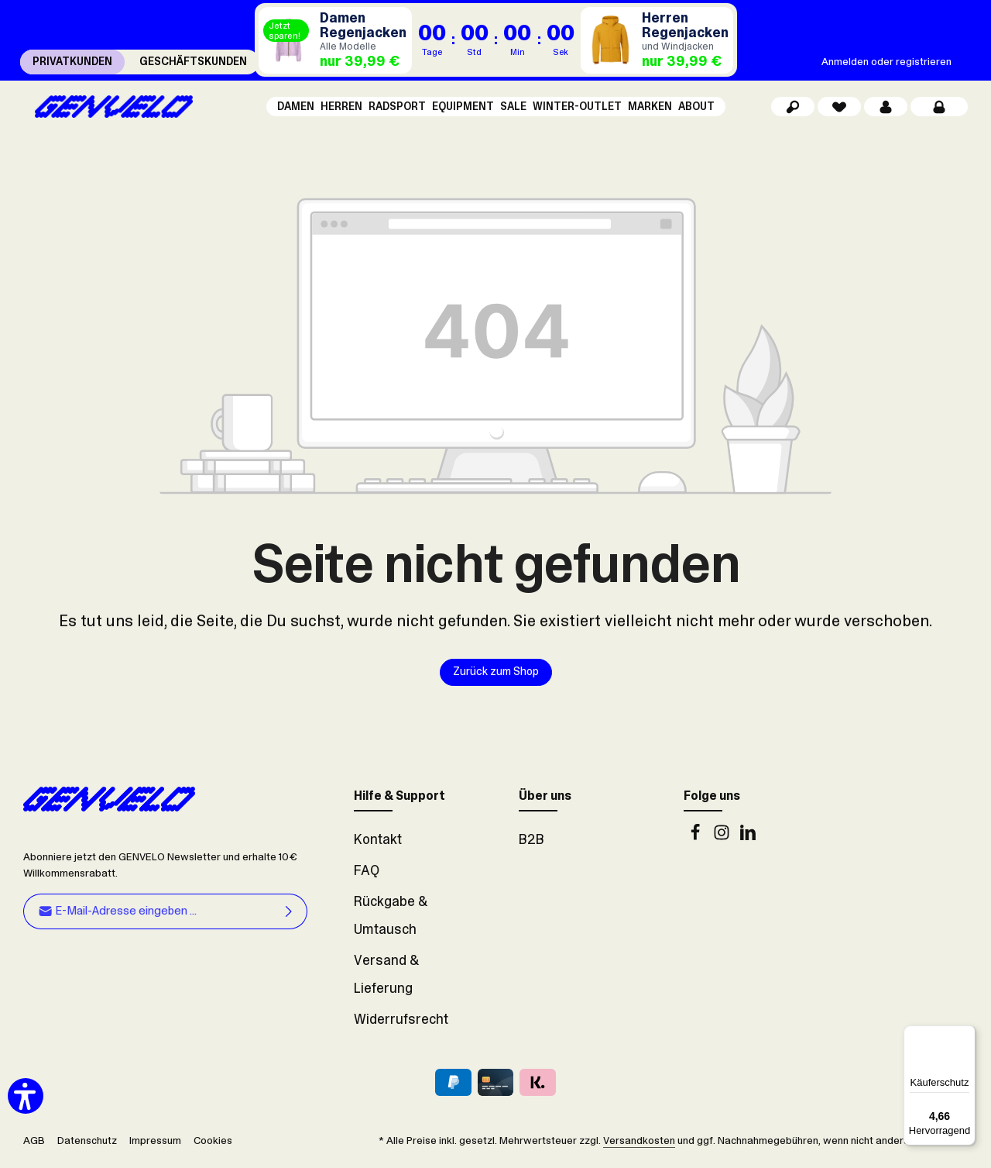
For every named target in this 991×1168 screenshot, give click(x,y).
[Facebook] (697, 841)
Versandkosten (639, 1145)
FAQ (366, 875)
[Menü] (966, 1034)
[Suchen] (792, 109)
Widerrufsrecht (401, 1024)
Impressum (155, 1145)
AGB (34, 1145)
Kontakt (378, 844)
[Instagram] (723, 841)
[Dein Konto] (885, 109)
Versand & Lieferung (386, 979)
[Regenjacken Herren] (657, 40)
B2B (531, 844)
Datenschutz (87, 1145)
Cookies (213, 1145)
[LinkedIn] (747, 841)
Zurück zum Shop (496, 676)
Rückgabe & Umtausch (390, 920)
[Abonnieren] (289, 915)
